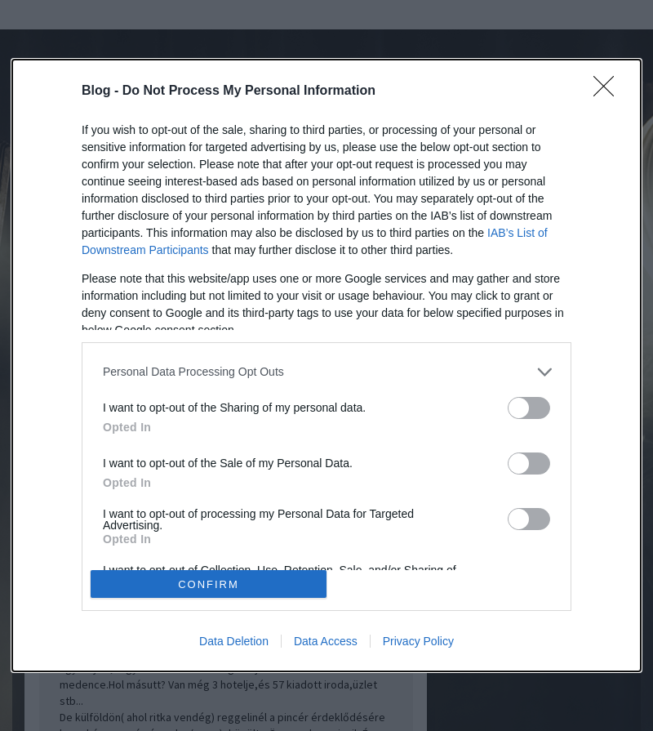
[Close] (608, 91)
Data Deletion (234, 641)
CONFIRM (208, 584)
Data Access (326, 641)
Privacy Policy (418, 641)
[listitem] (326, 372)
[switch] (529, 408)
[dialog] (326, 366)
